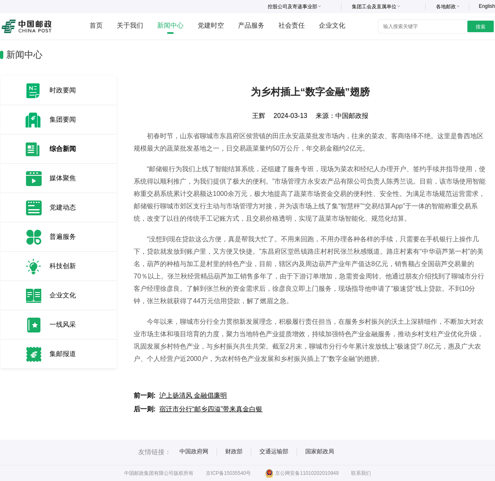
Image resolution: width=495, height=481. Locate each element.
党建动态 (63, 207)
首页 (96, 25)
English (487, 6)
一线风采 (63, 324)
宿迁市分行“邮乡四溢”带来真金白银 (211, 409)
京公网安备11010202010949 (301, 473)
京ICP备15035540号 (228, 473)
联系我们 (361, 473)
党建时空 (211, 25)
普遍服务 (63, 236)
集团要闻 (63, 119)
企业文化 (332, 25)
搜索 (481, 27)
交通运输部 (273, 451)
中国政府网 (193, 451)
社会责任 (291, 25)
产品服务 (251, 25)
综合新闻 (63, 148)
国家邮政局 (319, 451)
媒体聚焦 (63, 178)
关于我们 (130, 25)
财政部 (234, 451)
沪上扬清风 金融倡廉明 (193, 395)
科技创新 (63, 265)
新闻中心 (170, 25)
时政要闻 (63, 90)
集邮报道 (63, 353)
